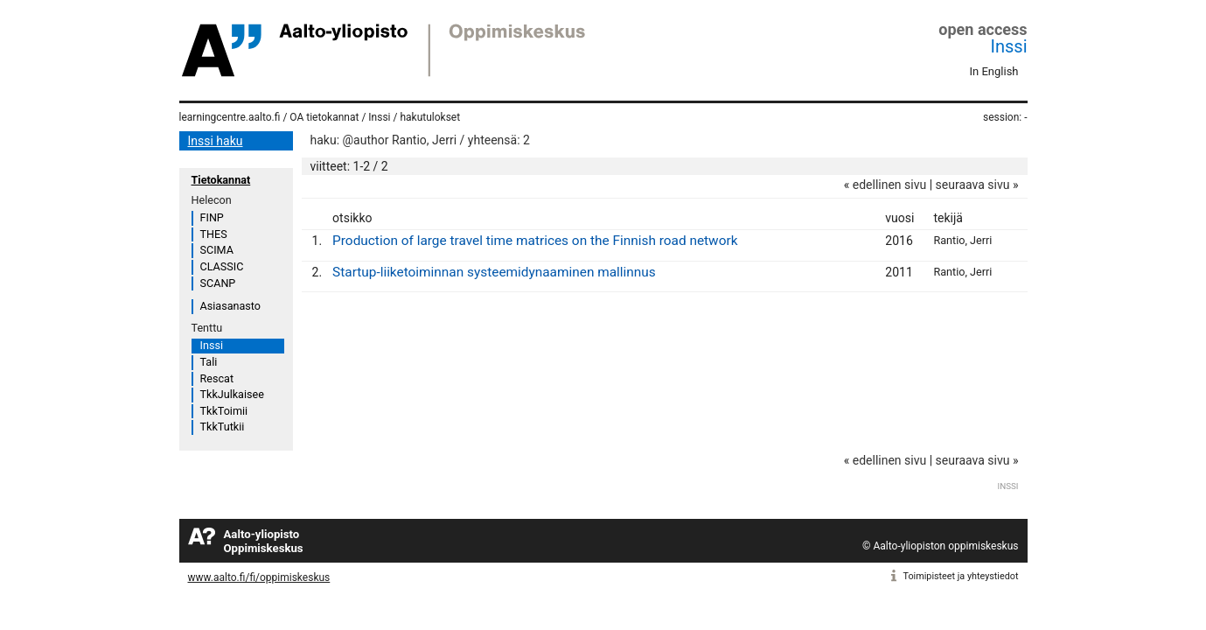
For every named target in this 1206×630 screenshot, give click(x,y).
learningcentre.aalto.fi (230, 117)
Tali (209, 361)
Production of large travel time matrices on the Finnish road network (534, 240)
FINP (212, 217)
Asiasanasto (230, 305)
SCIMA (217, 249)
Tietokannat (221, 179)
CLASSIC (222, 266)
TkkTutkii (222, 426)
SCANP (218, 283)
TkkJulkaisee (232, 394)
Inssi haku (215, 141)
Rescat (217, 378)
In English (994, 71)
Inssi (1009, 46)
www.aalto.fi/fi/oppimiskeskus (259, 577)
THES (213, 234)
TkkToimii (224, 410)
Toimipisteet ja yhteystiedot (961, 576)
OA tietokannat (324, 117)
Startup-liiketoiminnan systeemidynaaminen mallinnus (494, 272)
